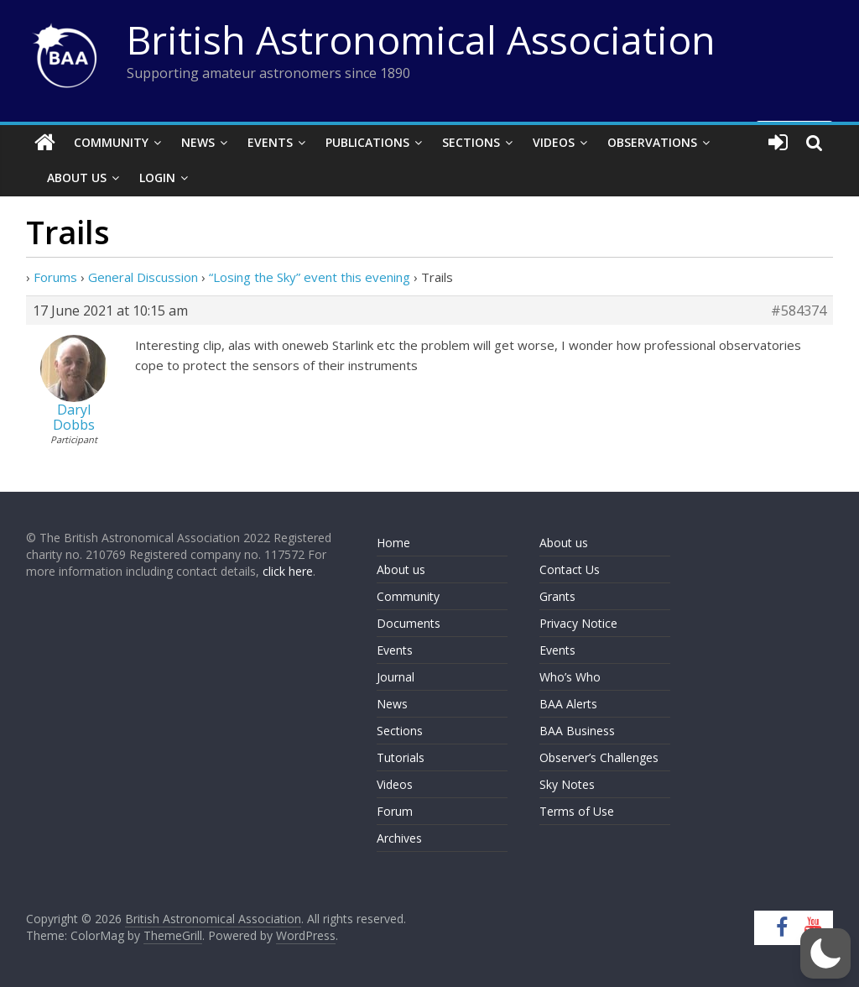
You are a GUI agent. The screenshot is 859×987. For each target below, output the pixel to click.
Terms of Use (576, 811)
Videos (554, 142)
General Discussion (143, 277)
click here (288, 571)
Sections (471, 142)
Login (157, 177)
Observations (652, 142)
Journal (395, 677)
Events (270, 142)
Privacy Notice (578, 623)
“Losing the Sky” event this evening (309, 277)
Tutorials (400, 757)
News (198, 142)
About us (401, 569)
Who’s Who (570, 677)
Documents (408, 623)
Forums (55, 277)
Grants (557, 596)
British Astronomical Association (421, 39)
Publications (367, 142)
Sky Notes (567, 784)
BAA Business (577, 731)
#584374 (798, 310)
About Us (77, 177)
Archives (399, 838)
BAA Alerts (568, 704)
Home (393, 543)
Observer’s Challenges (599, 757)
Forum (395, 811)
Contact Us (569, 569)
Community (111, 142)
